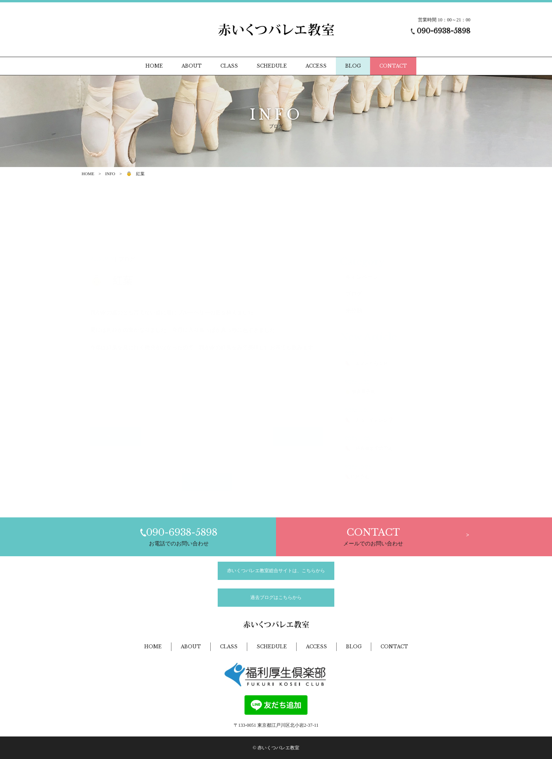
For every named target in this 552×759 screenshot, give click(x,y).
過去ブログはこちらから (276, 597)
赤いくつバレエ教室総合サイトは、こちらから (276, 570)
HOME (88, 173)
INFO (110, 173)
